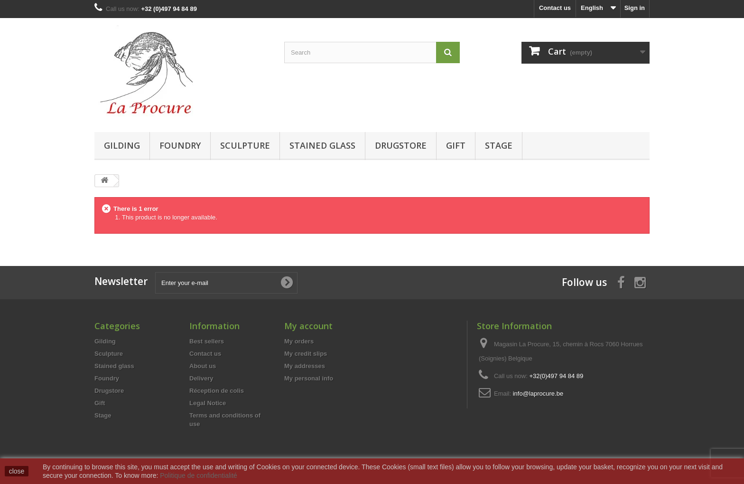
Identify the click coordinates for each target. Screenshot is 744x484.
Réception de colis (216, 390)
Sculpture (245, 145)
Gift (455, 145)
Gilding (122, 145)
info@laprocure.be (538, 393)
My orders (299, 341)
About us (202, 366)
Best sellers (206, 341)
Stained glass (322, 145)
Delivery (201, 378)
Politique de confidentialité (198, 475)
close (17, 471)
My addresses (304, 366)
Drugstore (401, 145)
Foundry (180, 145)
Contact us (555, 7)
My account (308, 326)
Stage (498, 145)
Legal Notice (207, 403)
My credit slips (305, 353)
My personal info (308, 378)
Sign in (634, 7)
